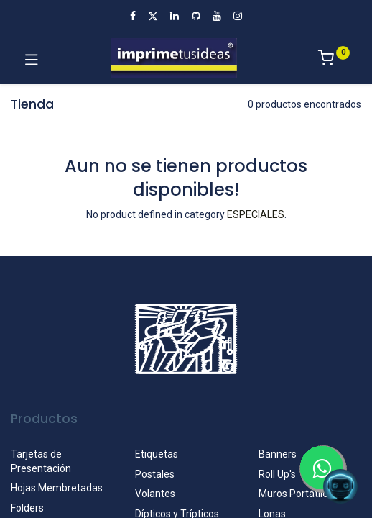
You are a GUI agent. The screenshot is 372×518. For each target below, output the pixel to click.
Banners (278, 454)
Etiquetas (156, 454)
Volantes (155, 493)
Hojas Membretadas (57, 488)
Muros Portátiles (296, 493)
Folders (27, 508)
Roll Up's (277, 474)
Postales (155, 474)
